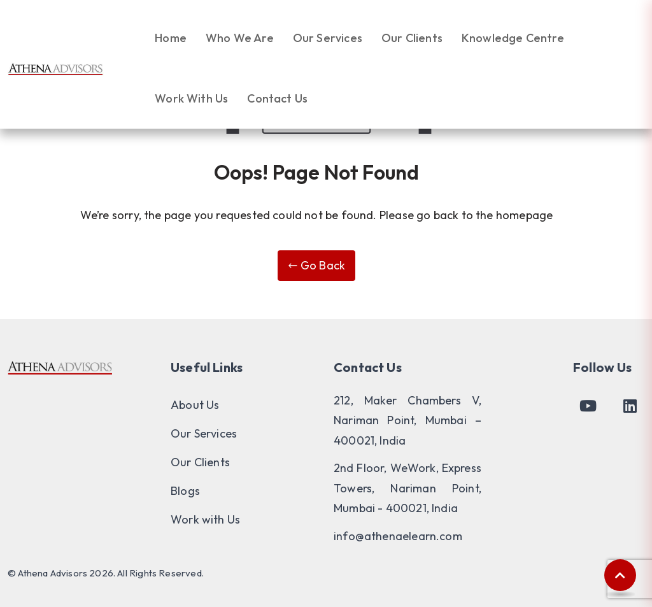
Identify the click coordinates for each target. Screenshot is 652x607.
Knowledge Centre (513, 38)
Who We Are (240, 38)
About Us (195, 404)
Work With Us (191, 98)
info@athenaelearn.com (398, 536)
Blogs (185, 490)
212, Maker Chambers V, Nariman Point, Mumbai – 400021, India (407, 420)
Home (171, 38)
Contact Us (277, 98)
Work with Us (205, 519)
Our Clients (412, 38)
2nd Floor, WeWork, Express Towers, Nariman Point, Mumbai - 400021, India (407, 488)
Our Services (327, 38)
